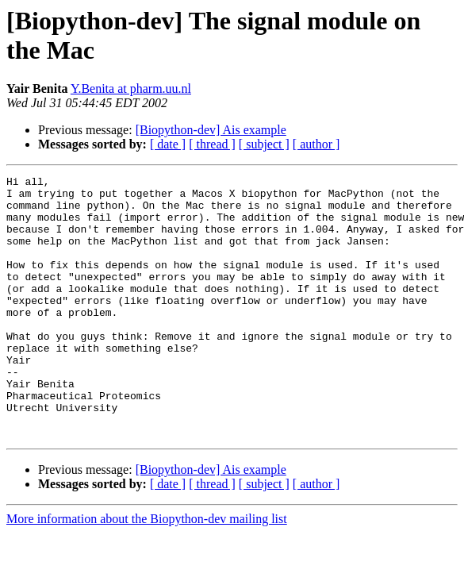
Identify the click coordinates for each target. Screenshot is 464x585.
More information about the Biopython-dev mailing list (146, 571)
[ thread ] (212, 144)
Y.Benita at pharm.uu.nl (131, 88)
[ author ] (316, 144)
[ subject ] (264, 144)
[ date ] (168, 144)
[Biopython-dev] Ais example (211, 130)
